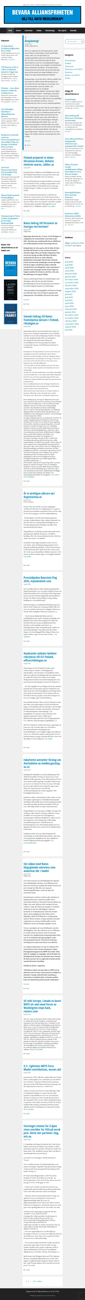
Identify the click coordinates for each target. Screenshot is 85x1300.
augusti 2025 (70, 291)
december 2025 (71, 280)
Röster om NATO (72, 75)
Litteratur (29, 30)
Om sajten (62, 30)
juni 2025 (69, 297)
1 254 (34, 1281)
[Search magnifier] (82, 41)
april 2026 (69, 268)
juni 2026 (69, 262)
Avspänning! (32, 41)
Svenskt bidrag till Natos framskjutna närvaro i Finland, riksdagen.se (41, 319)
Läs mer (77, 108)
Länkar (39, 30)
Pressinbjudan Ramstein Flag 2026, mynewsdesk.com (40, 579)
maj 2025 (69, 300)
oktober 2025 (71, 286)
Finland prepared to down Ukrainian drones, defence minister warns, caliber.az (39, 161)
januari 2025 (70, 312)
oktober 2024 (71, 321)
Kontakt (73, 30)
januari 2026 (70, 277)
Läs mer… (13, 59)
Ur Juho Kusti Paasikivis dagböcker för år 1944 (10, 48)
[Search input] (73, 41)
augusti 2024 (70, 327)
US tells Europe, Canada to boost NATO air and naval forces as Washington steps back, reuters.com (42, 1006)
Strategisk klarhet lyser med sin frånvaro (72, 195)
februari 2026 (71, 274)
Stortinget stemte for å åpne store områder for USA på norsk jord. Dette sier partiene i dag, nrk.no (42, 1131)
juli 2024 (68, 330)
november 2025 (71, 283)
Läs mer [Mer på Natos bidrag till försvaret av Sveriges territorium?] (26, 300)
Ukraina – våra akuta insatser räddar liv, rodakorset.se (10, 90)
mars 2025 (69, 306)
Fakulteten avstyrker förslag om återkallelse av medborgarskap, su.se (42, 763)
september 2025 (72, 289)
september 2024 (72, 324)
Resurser (69, 72)
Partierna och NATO (74, 69)
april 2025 (69, 303)
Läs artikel (51, 206)
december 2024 (71, 315)
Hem (10, 30)
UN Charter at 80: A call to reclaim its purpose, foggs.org (9, 69)
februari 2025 (71, 309)
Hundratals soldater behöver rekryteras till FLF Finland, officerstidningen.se (40, 656)
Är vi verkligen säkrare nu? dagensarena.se (39, 495)
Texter (18, 30)
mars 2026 (69, 271)
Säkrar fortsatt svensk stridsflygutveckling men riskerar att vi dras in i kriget (73, 169)
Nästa (40, 1281)
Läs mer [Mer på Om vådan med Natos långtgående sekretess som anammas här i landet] (26, 984)
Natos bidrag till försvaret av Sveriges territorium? (40, 225)
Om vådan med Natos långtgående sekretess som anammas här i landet (39, 867)
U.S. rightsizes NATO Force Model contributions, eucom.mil (42, 1067)
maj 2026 (69, 265)
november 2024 (72, 318)
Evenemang (49, 30)
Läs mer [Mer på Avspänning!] (28, 141)
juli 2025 (68, 294)
